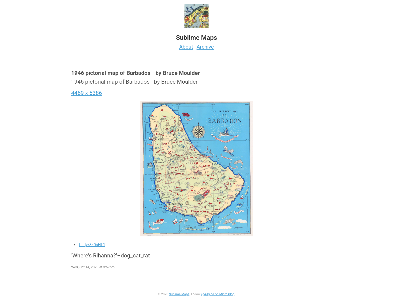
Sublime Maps (179, 294)
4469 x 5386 (86, 93)
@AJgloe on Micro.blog (218, 294)
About (186, 47)
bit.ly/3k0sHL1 (92, 244)
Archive (205, 47)
